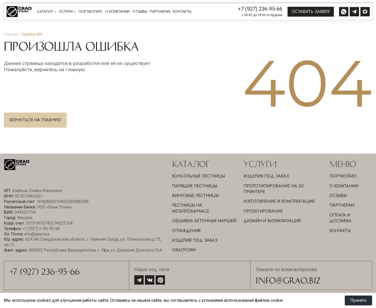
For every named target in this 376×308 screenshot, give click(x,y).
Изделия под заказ (194, 240)
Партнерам (160, 11)
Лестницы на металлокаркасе (190, 208)
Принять (358, 300)
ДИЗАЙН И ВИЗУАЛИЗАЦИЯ (272, 221)
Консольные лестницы (198, 176)
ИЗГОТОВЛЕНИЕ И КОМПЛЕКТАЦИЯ (279, 201)
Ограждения (186, 231)
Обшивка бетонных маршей (204, 221)
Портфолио (91, 11)
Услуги (66, 11)
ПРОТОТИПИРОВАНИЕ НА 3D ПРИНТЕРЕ (274, 189)
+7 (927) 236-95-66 (260, 9)
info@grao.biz (288, 280)
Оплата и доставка (340, 218)
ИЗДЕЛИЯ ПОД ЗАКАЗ (266, 176)
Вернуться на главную (35, 120)
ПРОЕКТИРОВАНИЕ (263, 211)
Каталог (45, 11)
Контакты (182, 11)
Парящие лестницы (194, 186)
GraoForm (184, 250)
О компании (117, 11)
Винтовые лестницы (195, 196)
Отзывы (139, 11)
